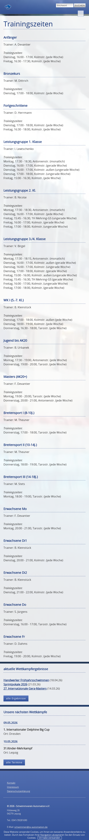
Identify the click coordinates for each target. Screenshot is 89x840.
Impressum (13, 787)
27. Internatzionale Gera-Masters (25, 688)
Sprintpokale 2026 (15, 684)
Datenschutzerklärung (18, 791)
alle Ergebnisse (16, 698)
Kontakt (11, 782)
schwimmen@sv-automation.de (30, 827)
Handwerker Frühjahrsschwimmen (26, 680)
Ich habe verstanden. (50, 837)
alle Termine (14, 762)
